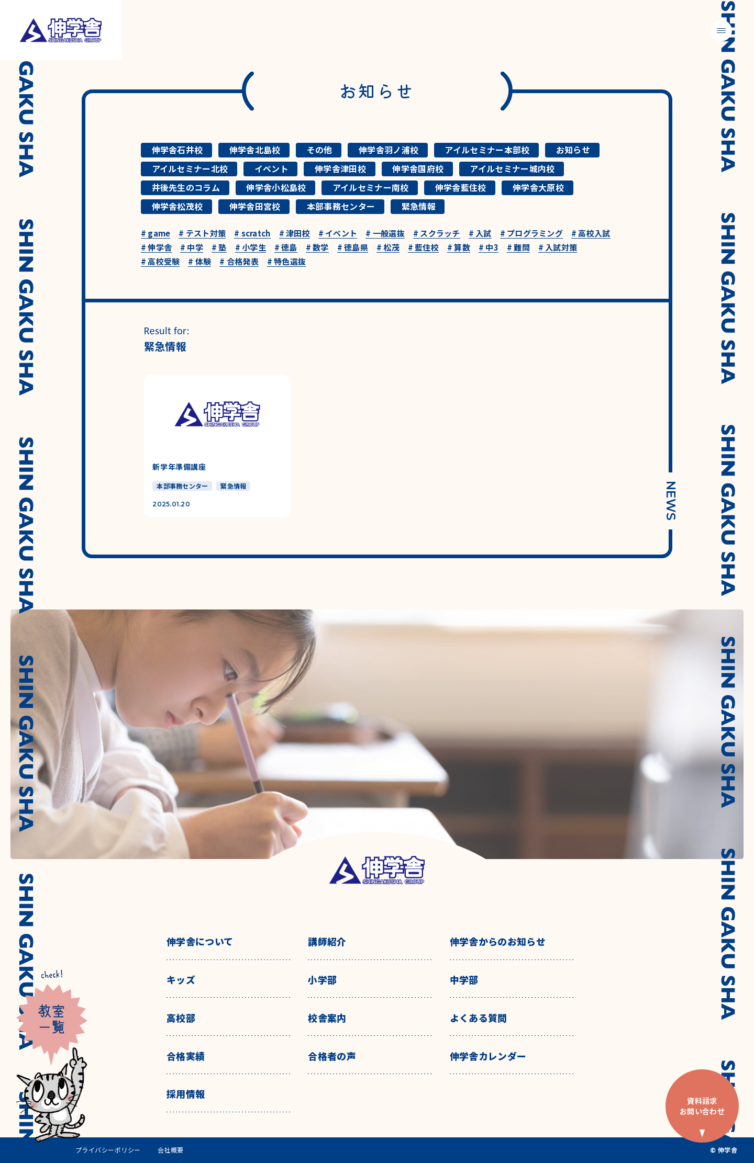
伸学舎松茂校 (177, 206)
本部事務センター (341, 206)
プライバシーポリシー (108, 1150)
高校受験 (160, 262)
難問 (518, 248)
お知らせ (573, 149)
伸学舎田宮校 (255, 206)
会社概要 (171, 1150)
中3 (488, 248)
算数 (458, 248)
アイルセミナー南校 (370, 187)
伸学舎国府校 (417, 168)
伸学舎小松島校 (276, 187)
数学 (317, 248)
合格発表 (239, 262)
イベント (271, 168)
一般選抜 (385, 234)
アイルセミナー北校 (190, 168)
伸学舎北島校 (255, 149)
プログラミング (531, 234)
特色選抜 (286, 262)
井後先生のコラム (186, 187)
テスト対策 (202, 234)
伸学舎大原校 (538, 187)
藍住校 (423, 248)
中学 (191, 248)
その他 (319, 149)
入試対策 (558, 248)
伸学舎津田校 (340, 168)
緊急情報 (419, 206)
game (156, 234)
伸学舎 (156, 248)
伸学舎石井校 (177, 149)
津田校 (294, 234)
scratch (252, 234)
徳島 (285, 248)
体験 (199, 262)
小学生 (250, 248)
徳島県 (352, 248)
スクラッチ (436, 234)
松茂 (388, 248)
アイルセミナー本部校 (487, 149)
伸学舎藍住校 (460, 187)
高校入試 (591, 234)
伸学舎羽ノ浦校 (388, 149)
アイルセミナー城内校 (512, 168)
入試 (480, 234)
